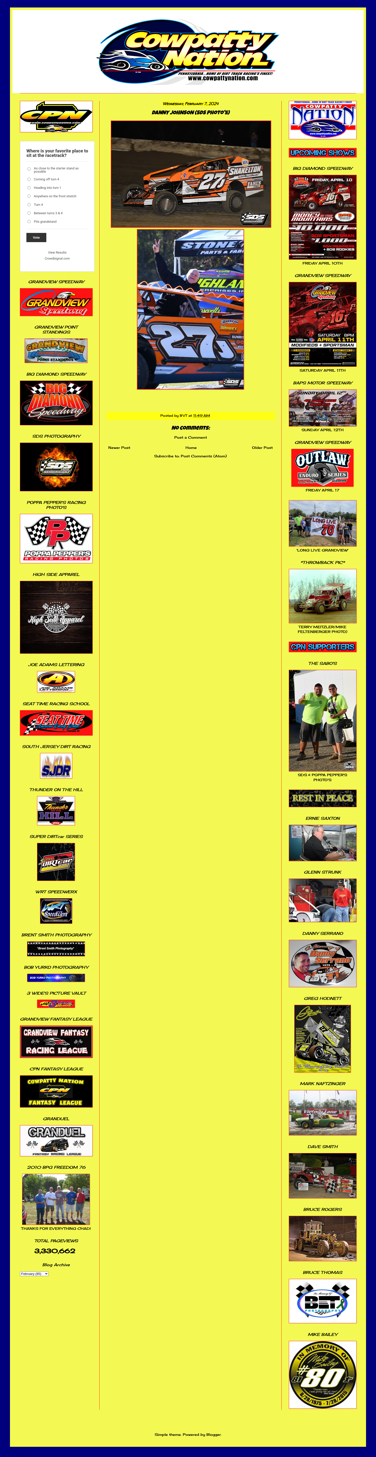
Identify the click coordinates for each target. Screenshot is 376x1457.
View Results (57, 252)
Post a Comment (190, 437)
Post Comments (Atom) (204, 456)
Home (191, 447)
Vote (36, 237)
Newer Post (119, 447)
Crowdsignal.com (57, 258)
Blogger (213, 1434)
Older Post (262, 447)
